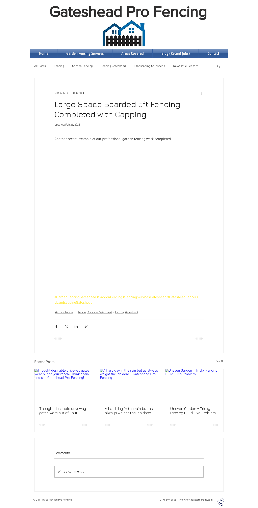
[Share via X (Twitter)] (66, 326)
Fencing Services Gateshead (95, 312)
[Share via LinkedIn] (76, 326)
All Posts (40, 66)
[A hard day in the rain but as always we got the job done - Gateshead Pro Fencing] (129, 385)
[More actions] (201, 92)
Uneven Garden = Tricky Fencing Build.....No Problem (193, 410)
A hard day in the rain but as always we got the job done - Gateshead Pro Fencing (129, 410)
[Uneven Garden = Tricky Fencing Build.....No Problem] (194, 385)
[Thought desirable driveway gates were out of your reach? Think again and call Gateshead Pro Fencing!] (63, 385)
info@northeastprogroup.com (196, 500)
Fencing (59, 66)
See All (219, 361)
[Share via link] (86, 326)
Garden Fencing (82, 66)
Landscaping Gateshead (149, 66)
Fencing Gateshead (113, 66)
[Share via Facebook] (56, 326)
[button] (219, 66)
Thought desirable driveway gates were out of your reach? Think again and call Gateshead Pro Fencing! (62, 410)
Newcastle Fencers (185, 66)
